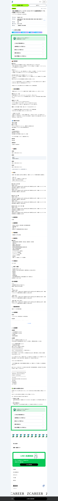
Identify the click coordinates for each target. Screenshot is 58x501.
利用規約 (14, 469)
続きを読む (29, 323)
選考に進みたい (29, 53)
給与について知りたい (29, 49)
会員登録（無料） (20, 5)
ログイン (37, 5)
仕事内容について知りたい (29, 46)
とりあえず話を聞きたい (29, 43)
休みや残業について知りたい (29, 56)
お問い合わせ (15, 474)
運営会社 (14, 480)
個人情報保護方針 (16, 472)
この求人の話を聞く (31, 498)
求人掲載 (14, 477)
